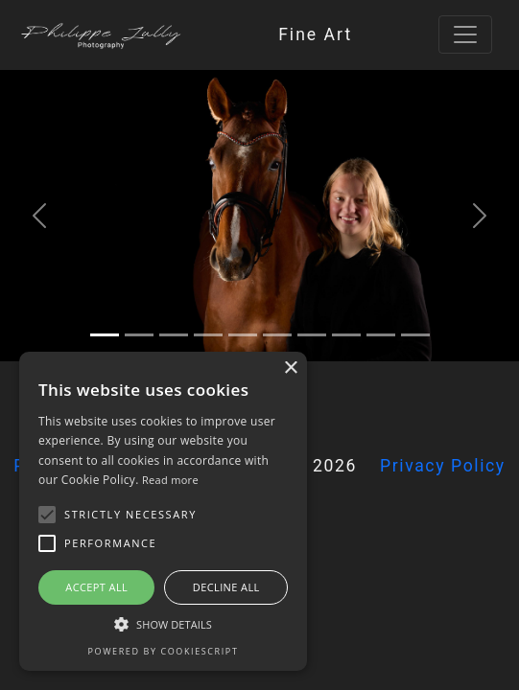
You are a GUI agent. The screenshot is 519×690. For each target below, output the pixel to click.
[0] (104, 335)
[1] (139, 335)
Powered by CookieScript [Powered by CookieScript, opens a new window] (163, 651)
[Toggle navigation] (465, 34)
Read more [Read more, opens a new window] (170, 479)
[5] (277, 335)
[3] (208, 335)
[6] (311, 335)
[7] (346, 335)
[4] (242, 335)
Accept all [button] (96, 587)
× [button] (290, 368)
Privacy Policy (443, 465)
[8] (380, 335)
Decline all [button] (226, 587)
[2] (173, 335)
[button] (47, 514)
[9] (415, 335)
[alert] (163, 511)
